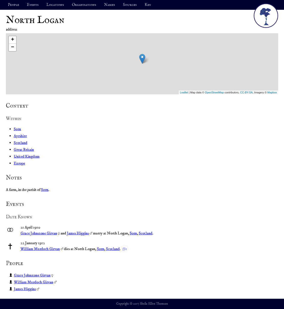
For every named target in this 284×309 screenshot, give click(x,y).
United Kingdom (27, 156)
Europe (19, 163)
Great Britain (24, 149)
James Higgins (78, 233)
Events (33, 4)
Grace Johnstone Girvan (39, 233)
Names (109, 4)
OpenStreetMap (214, 92)
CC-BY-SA (246, 92)
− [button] (12, 47)
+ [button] (12, 40)
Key (148, 4)
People (13, 4)
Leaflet (184, 92)
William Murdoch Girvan (40, 248)
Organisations (84, 4)
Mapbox (272, 92)
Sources (130, 4)
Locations (55, 4)
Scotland (20, 142)
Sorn (17, 129)
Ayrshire (20, 135)
